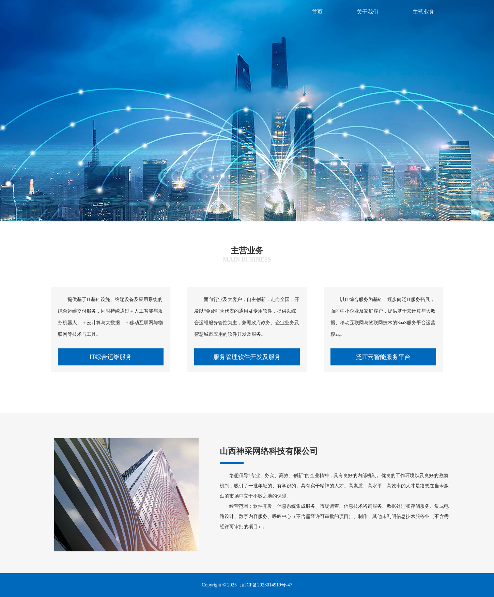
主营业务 (423, 12)
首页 (317, 12)
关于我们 (368, 12)
